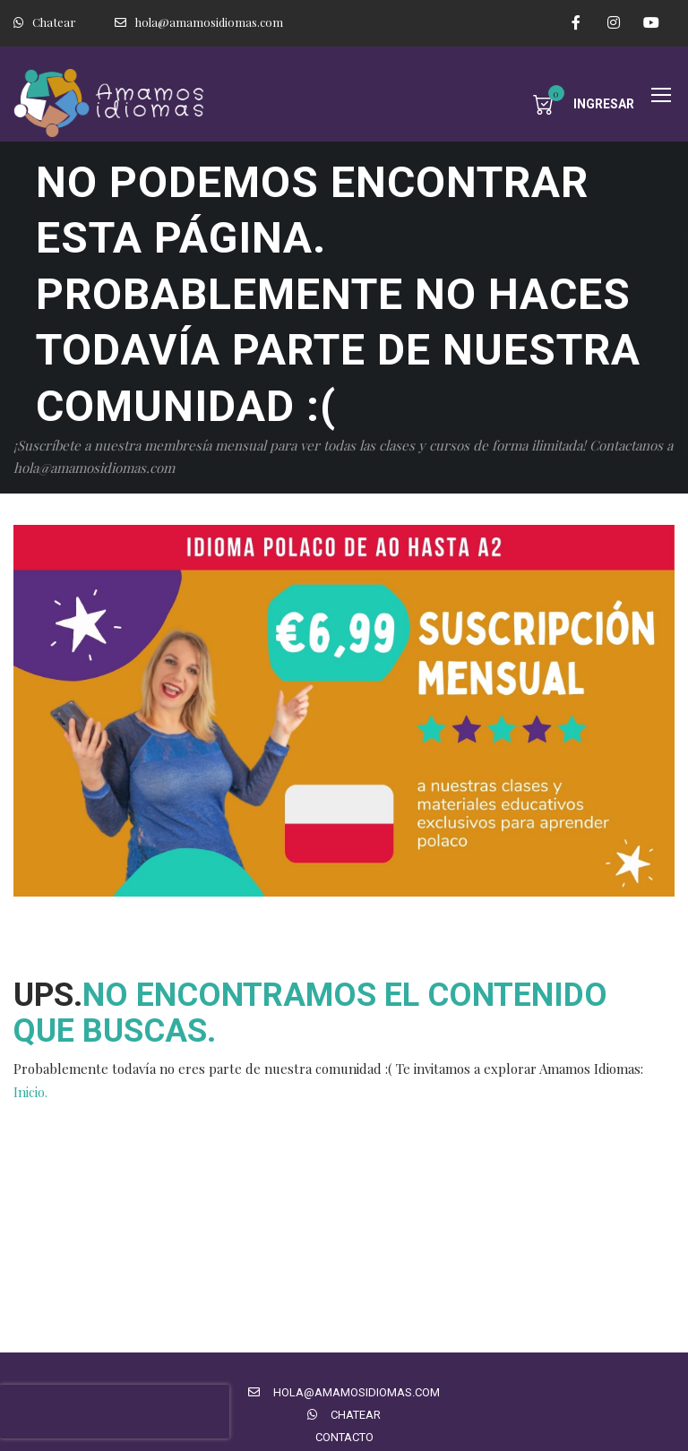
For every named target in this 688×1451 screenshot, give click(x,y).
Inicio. (30, 1092)
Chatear (44, 22)
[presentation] (114, 1411)
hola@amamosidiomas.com (199, 22)
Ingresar (603, 104)
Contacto (344, 1437)
